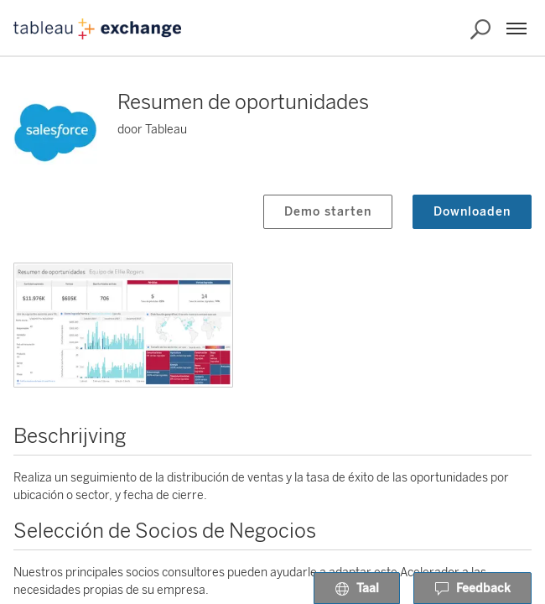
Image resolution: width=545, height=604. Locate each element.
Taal (357, 588)
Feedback (472, 588)
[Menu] (516, 28)
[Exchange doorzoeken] (480, 29)
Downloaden (472, 212)
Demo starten (327, 212)
